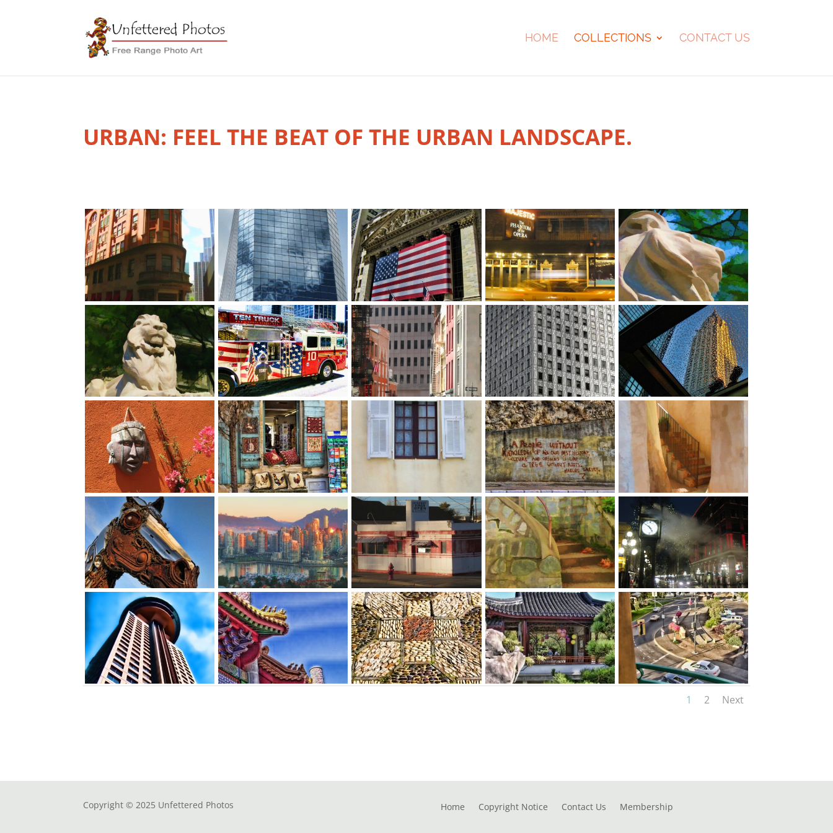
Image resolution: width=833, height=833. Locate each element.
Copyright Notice (513, 808)
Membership (646, 808)
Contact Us (714, 38)
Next (733, 700)
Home (541, 38)
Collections (612, 38)
